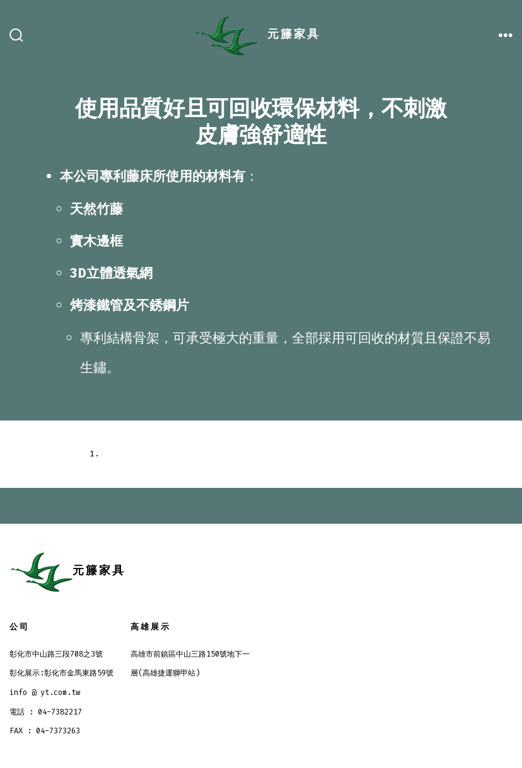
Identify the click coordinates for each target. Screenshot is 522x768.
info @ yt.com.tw (44, 692)
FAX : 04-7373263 (44, 731)
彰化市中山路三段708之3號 (56, 654)
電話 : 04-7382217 (45, 712)
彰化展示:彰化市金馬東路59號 (61, 673)
